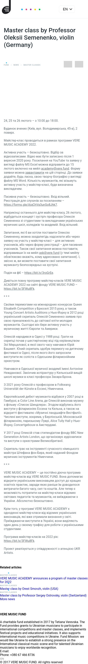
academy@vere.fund (55, 168)
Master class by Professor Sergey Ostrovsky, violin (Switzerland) (43, 595)
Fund (6, 65)
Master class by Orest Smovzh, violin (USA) (29, 589)
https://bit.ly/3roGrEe (38, 273)
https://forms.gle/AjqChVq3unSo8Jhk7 (30, 205)
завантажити (34, 172)
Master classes (31, 65)
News (16, 65)
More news (7, 599)
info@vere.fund (20, 651)
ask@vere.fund (49, 253)
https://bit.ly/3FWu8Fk (19, 289)
